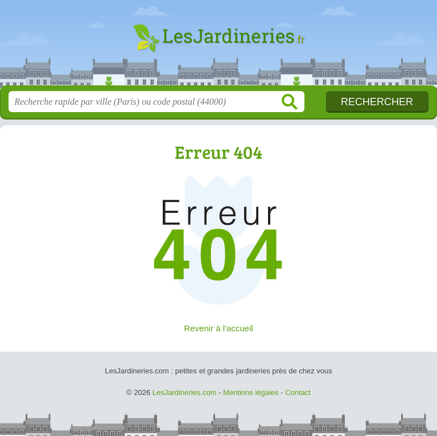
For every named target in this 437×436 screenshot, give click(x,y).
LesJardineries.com (218, 47)
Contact (298, 392)
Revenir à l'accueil (218, 328)
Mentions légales (251, 392)
